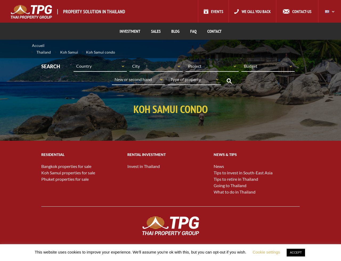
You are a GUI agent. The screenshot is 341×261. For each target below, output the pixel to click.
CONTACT (214, 31)
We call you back (256, 11)
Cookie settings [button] (266, 252)
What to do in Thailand (234, 191)
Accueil (38, 45)
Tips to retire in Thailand (236, 179)
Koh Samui (69, 52)
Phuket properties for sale (65, 179)
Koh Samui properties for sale (68, 172)
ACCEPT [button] (296, 252)
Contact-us (301, 11)
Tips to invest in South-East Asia (243, 172)
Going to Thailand (230, 185)
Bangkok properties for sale (66, 166)
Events (217, 11)
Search (229, 81)
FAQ (193, 31)
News (219, 166)
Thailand (43, 52)
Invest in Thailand (143, 166)
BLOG (175, 31)
